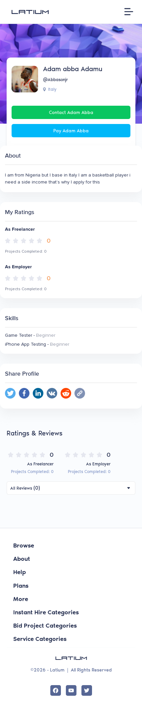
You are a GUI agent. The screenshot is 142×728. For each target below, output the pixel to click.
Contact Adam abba (71, 112)
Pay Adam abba (71, 131)
